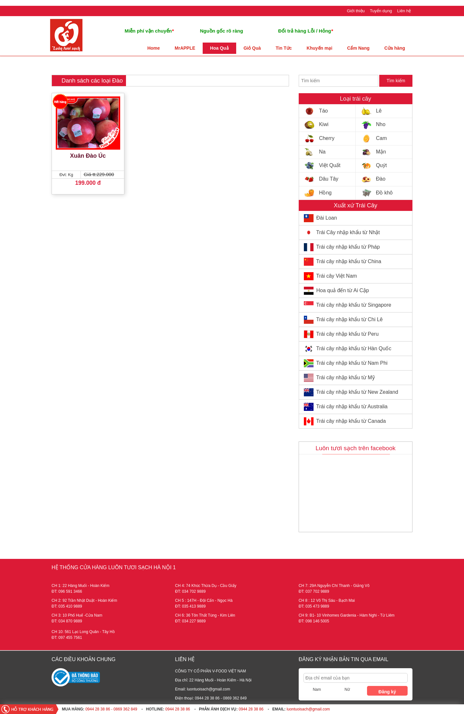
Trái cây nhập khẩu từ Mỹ (345, 377)
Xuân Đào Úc (88, 156)
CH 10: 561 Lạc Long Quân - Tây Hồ (83, 632)
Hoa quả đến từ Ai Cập (342, 290)
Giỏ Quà (252, 48)
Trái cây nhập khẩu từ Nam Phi (351, 363)
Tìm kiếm (396, 80)
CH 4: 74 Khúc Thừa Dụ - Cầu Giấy (205, 585)
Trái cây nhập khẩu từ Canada (351, 421)
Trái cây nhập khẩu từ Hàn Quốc (353, 348)
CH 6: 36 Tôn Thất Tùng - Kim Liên (205, 615)
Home (153, 48)
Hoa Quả (219, 48)
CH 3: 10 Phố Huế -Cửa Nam (77, 615)
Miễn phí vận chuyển (149, 31)
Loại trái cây (355, 98)
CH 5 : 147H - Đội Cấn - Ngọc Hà (203, 600)
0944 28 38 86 (177, 709)
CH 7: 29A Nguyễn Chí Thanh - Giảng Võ (334, 585)
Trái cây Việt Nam (336, 276)
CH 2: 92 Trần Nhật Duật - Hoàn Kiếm (84, 600)
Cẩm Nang (358, 48)
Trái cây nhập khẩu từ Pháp (348, 247)
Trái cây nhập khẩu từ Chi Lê (349, 319)
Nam (317, 689)
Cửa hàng (394, 48)
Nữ (347, 689)
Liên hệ (404, 10)
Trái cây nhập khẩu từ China (348, 261)
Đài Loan (326, 218)
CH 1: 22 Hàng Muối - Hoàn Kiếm (80, 585)
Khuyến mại (320, 48)
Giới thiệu (355, 10)
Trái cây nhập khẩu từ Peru (347, 334)
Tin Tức (284, 48)
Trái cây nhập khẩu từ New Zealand (357, 392)
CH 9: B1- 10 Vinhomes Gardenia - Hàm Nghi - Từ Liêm (347, 615)
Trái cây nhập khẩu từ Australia (351, 406)
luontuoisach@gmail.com (308, 709)
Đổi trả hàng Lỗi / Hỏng (305, 31)
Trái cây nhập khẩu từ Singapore (353, 305)
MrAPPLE (185, 48)
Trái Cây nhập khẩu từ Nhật (348, 232)
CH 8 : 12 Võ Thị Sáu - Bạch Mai (327, 600)
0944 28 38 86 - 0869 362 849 (111, 709)
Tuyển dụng (381, 10)
